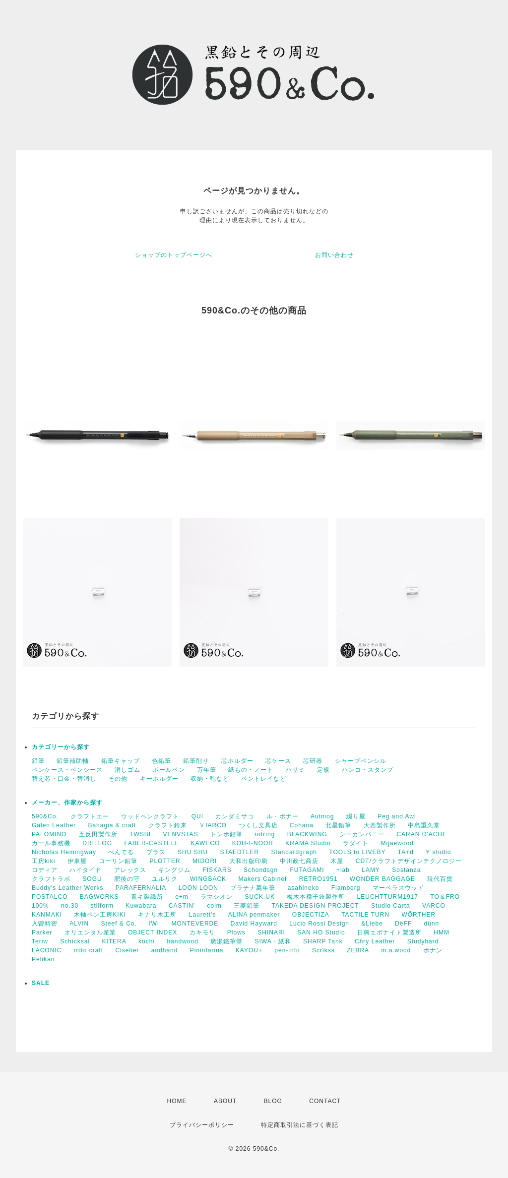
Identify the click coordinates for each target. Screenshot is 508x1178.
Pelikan (43, 959)
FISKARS (216, 870)
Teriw (40, 941)
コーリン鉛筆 (118, 861)
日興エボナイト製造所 (389, 932)
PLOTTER (164, 861)
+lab (343, 870)
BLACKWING (307, 834)
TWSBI (140, 834)
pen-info (287, 950)
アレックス (130, 870)
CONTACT (325, 1101)
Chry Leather (375, 941)
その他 (117, 778)
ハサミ (295, 769)
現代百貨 (440, 878)
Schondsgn (261, 870)
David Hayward (254, 923)
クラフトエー (89, 816)
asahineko (303, 887)
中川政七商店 (299, 861)
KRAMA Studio (307, 843)
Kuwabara (141, 905)
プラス (156, 852)
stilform (102, 905)
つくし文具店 (258, 825)
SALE (41, 983)
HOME (177, 1101)
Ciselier (127, 950)
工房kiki (43, 861)
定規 (323, 769)
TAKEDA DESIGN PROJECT (315, 905)
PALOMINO (49, 834)
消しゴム (127, 769)
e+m (182, 896)
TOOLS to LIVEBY (357, 852)
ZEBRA (358, 950)
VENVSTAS (180, 834)
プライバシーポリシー (202, 1124)
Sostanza (406, 870)
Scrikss (323, 950)
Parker (42, 932)
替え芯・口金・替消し (64, 778)
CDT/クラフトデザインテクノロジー (409, 861)
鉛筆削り (196, 760)
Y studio (438, 852)
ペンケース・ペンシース (67, 769)
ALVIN (79, 923)
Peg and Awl (397, 816)
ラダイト (356, 843)
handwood (182, 941)
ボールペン (169, 769)
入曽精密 (45, 923)
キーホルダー (159, 778)
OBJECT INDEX (152, 932)
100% (40, 905)
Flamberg (346, 887)
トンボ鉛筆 (226, 834)
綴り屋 (356, 816)
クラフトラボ (51, 878)
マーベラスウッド (398, 887)
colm (214, 905)
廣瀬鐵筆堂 (226, 941)
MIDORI (204, 861)
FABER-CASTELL (151, 843)
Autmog (322, 816)
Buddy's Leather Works (67, 887)
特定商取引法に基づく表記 (299, 1124)
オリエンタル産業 (90, 932)
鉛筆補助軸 (73, 760)
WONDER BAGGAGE (382, 878)
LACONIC (47, 950)
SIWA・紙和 (273, 941)
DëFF (403, 923)
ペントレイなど (263, 778)
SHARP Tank (323, 941)
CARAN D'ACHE (421, 834)
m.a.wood (396, 950)
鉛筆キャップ (120, 760)
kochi (146, 941)
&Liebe (371, 923)
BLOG (273, 1101)
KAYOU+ (249, 950)
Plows (236, 932)
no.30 (69, 905)
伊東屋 (77, 861)
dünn (431, 923)
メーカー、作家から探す (67, 802)
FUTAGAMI (307, 870)
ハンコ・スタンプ (367, 769)
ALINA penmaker (254, 914)
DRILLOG (97, 843)
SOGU (92, 878)
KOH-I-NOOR (252, 843)
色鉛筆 (161, 760)
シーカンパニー (361, 834)
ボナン (433, 950)
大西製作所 (380, 825)
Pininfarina (207, 950)
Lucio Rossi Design (319, 923)
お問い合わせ (334, 254)
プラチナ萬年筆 (252, 887)
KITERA (114, 941)
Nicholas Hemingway (64, 852)
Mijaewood (397, 843)
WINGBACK (208, 878)
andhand (164, 950)
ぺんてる (121, 852)
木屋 (336, 861)
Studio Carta (390, 905)
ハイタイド (85, 870)
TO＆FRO (445, 896)
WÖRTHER (418, 914)
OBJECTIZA (310, 914)
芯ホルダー (237, 760)
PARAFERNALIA (141, 887)
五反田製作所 (98, 834)
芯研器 (312, 760)
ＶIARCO (213, 825)
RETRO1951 (318, 878)
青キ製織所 (147, 896)
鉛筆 (38, 760)
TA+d (406, 852)
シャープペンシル (360, 760)
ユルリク (165, 878)
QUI (197, 816)
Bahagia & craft (112, 825)
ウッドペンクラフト (150, 816)
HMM (441, 932)
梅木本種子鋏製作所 (316, 896)
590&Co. (45, 816)
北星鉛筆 (338, 825)
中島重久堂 (424, 825)
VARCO (433, 905)
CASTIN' (182, 905)
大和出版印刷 (248, 861)
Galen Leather (54, 825)
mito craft (88, 950)
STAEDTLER (239, 852)
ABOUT (225, 1101)
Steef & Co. (118, 923)
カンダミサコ (234, 816)
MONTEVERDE (195, 923)
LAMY (371, 870)
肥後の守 (127, 878)
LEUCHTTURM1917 (387, 896)
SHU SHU (193, 852)
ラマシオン (216, 896)
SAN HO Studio (321, 932)
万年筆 (206, 769)
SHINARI (271, 932)
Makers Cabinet (262, 878)
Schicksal (75, 941)
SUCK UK (260, 896)
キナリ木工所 (157, 914)
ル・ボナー (282, 816)
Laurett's (202, 914)
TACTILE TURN (365, 914)
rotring (264, 834)
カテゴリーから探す (61, 747)
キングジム (174, 870)
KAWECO (205, 843)
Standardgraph (294, 852)
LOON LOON (198, 887)
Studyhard (423, 941)
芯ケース (278, 760)
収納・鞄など (209, 778)
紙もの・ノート (250, 769)
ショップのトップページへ (173, 254)
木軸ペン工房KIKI (100, 914)
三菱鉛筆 (246, 905)
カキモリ (202, 932)
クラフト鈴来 (167, 825)
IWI (154, 923)
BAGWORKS (99, 896)
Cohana (302, 825)
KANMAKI (47, 914)
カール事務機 (51, 843)
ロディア (45, 870)
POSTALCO (49, 896)
